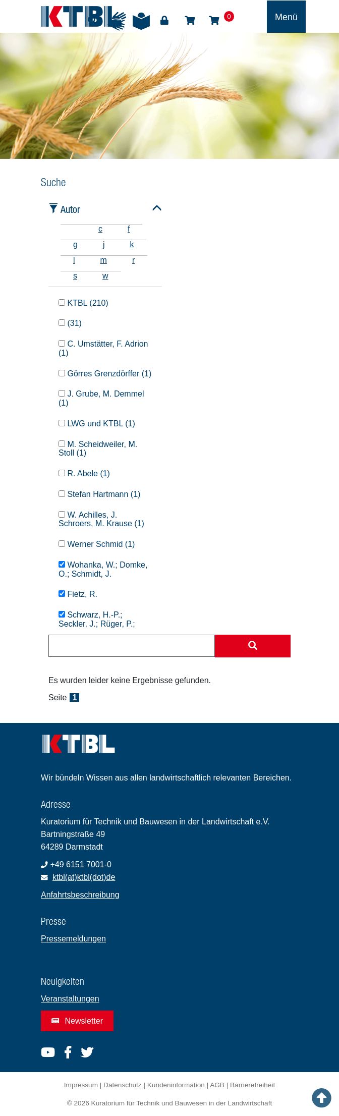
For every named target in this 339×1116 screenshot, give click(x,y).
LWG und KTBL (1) (97, 423)
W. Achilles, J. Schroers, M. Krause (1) (101, 519)
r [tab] (133, 260)
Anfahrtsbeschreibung (80, 894)
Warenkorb (214, 20)
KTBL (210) (83, 303)
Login (164, 20)
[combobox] (131, 646)
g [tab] (75, 244)
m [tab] (103, 260)
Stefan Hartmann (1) (99, 494)
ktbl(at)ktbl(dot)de (84, 877)
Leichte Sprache (141, 21)
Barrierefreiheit (252, 1085)
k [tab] (132, 244)
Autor (70, 209)
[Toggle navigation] (286, 17)
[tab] (73, 228)
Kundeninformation (176, 1085)
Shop (190, 20)
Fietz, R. (78, 594)
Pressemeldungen (73, 938)
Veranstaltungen (70, 998)
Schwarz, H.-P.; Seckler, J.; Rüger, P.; (97, 619)
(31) (70, 323)
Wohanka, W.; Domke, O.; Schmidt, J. (103, 569)
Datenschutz (122, 1085)
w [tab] (105, 275)
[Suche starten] (253, 646)
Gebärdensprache (117, 21)
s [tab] (75, 275)
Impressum (81, 1085)
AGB (217, 1085)
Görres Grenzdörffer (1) (105, 373)
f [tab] (129, 229)
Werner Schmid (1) (97, 544)
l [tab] (74, 260)
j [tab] (104, 244)
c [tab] (100, 229)
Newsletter (77, 1021)
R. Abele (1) (84, 473)
